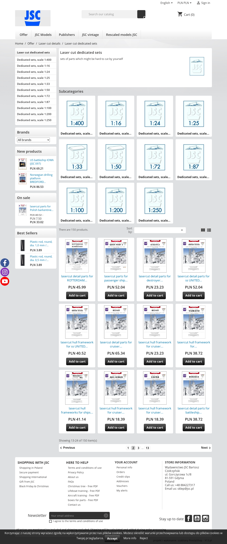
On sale (23, 197)
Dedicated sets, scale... (77, 133)
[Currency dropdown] (185, 3)
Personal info (124, 467)
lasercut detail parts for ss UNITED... (194, 278)
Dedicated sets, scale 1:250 (34, 120)
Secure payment (29, 472)
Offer (24, 34)
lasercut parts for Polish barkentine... (41, 208)
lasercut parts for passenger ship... (116, 278)
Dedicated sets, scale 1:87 (33, 102)
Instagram (205, 518)
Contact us (74, 504)
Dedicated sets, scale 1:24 (33, 72)
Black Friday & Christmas (34, 486)
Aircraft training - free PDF (83, 495)
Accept (112, 538)
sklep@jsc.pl (186, 489)
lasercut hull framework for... (193, 344)
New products (29, 151)
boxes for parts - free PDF (83, 500)
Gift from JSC (26, 481)
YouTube (197, 518)
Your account (126, 462)
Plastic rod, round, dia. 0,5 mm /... (41, 258)
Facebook (188, 518)
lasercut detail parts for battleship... (194, 410)
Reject (144, 538)
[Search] (114, 14)
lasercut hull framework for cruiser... (155, 344)
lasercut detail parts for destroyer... (155, 278)
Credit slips (123, 476)
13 (147, 448)
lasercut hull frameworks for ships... (77, 410)
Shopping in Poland (31, 467)
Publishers (67, 34)
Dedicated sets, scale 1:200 (34, 114)
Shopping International (33, 477)
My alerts (122, 490)
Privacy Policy (76, 472)
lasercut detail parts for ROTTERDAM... (77, 278)
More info (130, 538)
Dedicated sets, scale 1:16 (33, 65)
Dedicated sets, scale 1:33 (33, 84)
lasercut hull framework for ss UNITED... (77, 344)
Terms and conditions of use (85, 467)
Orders (121, 472)
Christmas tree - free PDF (83, 486)
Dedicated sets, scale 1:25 (33, 78)
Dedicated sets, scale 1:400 (34, 59)
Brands (23, 132)
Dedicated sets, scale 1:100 (34, 108)
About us (73, 477)
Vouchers (122, 486)
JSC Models (43, 34)
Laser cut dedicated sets (33, 52)
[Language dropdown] (167, 3)
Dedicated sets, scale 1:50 (33, 90)
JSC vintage (90, 34)
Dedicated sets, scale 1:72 (33, 96)
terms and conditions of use (86, 521)
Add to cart (77, 295)
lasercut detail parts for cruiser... (116, 344)
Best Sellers (27, 233)
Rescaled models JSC (121, 34)
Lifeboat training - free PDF (84, 491)
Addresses (123, 481)
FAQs (71, 481)
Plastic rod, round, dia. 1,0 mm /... (41, 243)
